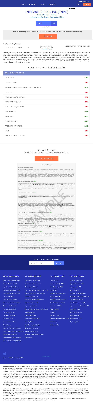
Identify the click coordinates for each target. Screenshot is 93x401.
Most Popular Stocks (57, 276)
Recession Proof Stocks (9, 322)
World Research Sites (84, 1)
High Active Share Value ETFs (78, 293)
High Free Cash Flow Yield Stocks (12, 328)
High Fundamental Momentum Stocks (13, 331)
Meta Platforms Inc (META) (57, 302)
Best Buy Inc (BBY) (55, 315)
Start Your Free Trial (46, 158)
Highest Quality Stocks (31, 306)
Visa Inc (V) (53, 312)
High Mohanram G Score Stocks (11, 290)
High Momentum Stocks (31, 302)
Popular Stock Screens (11, 276)
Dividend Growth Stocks (31, 328)
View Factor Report (46, 49)
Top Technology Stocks (9, 309)
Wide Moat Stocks (30, 312)
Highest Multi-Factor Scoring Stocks (35, 293)
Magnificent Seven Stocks (32, 318)
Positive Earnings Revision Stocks (34, 334)
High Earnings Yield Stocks (32, 325)
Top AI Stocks (7, 325)
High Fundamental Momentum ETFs (80, 306)
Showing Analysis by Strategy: (11, 44)
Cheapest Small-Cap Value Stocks (34, 299)
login (78, 4)
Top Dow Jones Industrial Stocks (12, 302)
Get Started (48, 36)
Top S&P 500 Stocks (8, 296)
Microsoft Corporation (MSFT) (58, 299)
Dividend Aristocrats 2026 (10, 284)
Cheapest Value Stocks (31, 296)
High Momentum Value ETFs (78, 302)
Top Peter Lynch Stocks (31, 287)
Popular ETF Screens (77, 276)
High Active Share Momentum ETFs (79, 296)
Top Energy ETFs (74, 322)
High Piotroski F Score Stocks (11, 287)
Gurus (23, 4)
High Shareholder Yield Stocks (11, 280)
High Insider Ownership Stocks (11, 293)
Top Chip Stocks (29, 322)
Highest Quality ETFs (75, 287)
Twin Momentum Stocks (10, 334)
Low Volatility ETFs (75, 290)
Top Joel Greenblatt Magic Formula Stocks (36, 290)
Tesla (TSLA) (53, 322)
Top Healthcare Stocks (9, 315)
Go (54, 23)
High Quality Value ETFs (76, 299)
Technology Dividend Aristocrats (12, 337)
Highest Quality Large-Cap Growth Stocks (36, 309)
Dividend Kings (29, 337)
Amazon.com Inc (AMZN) (57, 284)
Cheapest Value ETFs (76, 280)
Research (52, 4)
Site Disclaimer (46, 356)
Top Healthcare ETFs (75, 318)
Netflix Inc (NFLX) (54, 309)
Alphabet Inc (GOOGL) (56, 306)
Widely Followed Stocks (31, 331)
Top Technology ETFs (76, 312)
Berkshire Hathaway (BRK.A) (57, 293)
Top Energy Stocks (8, 318)
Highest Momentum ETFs (77, 284)
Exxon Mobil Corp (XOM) (56, 287)
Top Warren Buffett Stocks (32, 280)
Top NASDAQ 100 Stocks (10, 299)
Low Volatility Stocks (30, 315)
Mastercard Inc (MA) (55, 296)
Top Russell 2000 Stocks (10, 306)
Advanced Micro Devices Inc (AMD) (59, 318)
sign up (87, 4)
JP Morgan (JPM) (54, 325)
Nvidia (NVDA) (53, 290)
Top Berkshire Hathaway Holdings (12, 340)
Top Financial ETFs (75, 315)
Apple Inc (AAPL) (54, 280)
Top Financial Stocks (8, 312)
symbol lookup (46, 27)
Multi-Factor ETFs (75, 309)
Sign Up (59, 263)
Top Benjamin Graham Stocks (33, 284)
